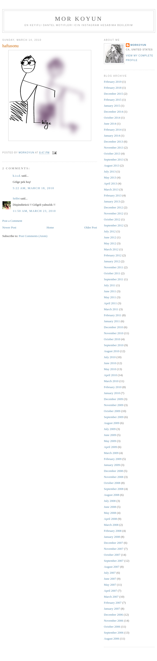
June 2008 (110, 507)
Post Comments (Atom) (33, 236)
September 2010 (114, 345)
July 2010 (110, 357)
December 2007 (113, 542)
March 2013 (111, 189)
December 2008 (113, 471)
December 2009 (113, 399)
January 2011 (112, 321)
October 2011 (112, 273)
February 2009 (112, 459)
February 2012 (112, 255)
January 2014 (112, 135)
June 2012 (110, 237)
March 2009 (111, 453)
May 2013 (110, 177)
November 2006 (113, 620)
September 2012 (114, 225)
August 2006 (111, 638)
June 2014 (110, 123)
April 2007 (110, 590)
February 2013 (112, 195)
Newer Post (9, 227)
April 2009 (110, 447)
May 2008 (110, 513)
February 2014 (112, 129)
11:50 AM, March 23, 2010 (34, 211)
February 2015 (112, 99)
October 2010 (112, 339)
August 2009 (111, 423)
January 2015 (112, 105)
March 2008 (111, 524)
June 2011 (110, 291)
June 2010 (110, 363)
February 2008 (112, 530)
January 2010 (112, 393)
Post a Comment (12, 220)
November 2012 (113, 213)
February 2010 (112, 387)
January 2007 (112, 608)
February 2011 (112, 315)
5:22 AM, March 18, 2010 (33, 188)
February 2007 (112, 602)
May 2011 (110, 297)
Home (50, 227)
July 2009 (110, 429)
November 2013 (113, 147)
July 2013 (110, 171)
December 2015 (113, 93)
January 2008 (112, 536)
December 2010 (113, 327)
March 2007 (111, 596)
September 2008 (114, 489)
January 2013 (112, 201)
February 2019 (112, 81)
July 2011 (109, 285)
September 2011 (113, 279)
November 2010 (113, 333)
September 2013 (114, 159)
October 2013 (112, 153)
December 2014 (113, 111)
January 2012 (112, 261)
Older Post (90, 227)
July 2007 (110, 572)
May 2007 (110, 584)
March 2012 (111, 249)
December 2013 (113, 141)
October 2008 (112, 483)
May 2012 (110, 243)
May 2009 (110, 441)
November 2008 (113, 477)
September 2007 (114, 560)
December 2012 (113, 207)
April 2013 (110, 183)
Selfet (16, 198)
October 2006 (112, 626)
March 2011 (111, 309)
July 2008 (110, 501)
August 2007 (111, 566)
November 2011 (113, 267)
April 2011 (110, 303)
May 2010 (110, 369)
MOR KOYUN (79, 18)
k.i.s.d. (17, 175)
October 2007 (112, 554)
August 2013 (111, 165)
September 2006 (114, 632)
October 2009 (112, 411)
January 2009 (112, 465)
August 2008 (111, 495)
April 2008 (110, 519)
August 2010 (111, 351)
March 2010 (111, 381)
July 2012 (110, 231)
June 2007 (110, 578)
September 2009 (114, 417)
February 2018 (112, 87)
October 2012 (112, 219)
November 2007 (113, 548)
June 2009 (110, 435)
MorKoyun (138, 45)
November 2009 (113, 405)
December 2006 (113, 614)
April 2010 (110, 375)
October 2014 (112, 117)
